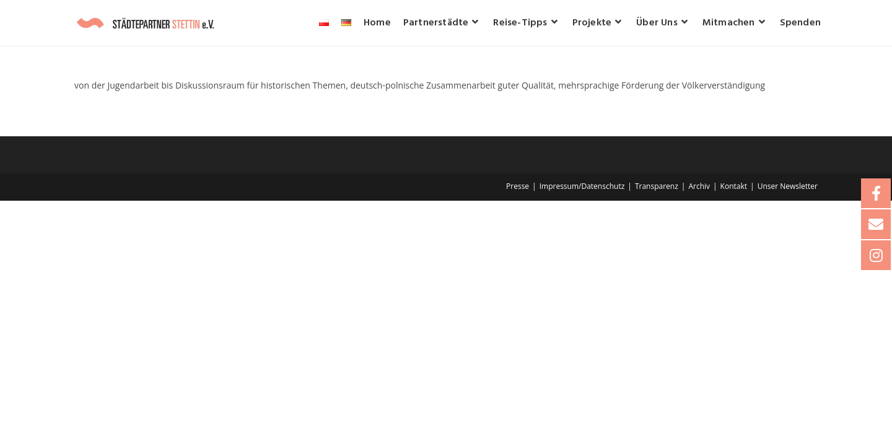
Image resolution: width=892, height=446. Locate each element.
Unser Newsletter (788, 186)
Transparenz (656, 186)
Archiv (699, 186)
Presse (517, 186)
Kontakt (733, 186)
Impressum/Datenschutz (582, 186)
